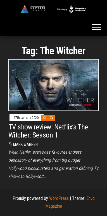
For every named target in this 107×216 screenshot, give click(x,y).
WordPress (59, 198)
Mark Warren (25, 144)
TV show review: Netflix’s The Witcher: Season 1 (48, 131)
